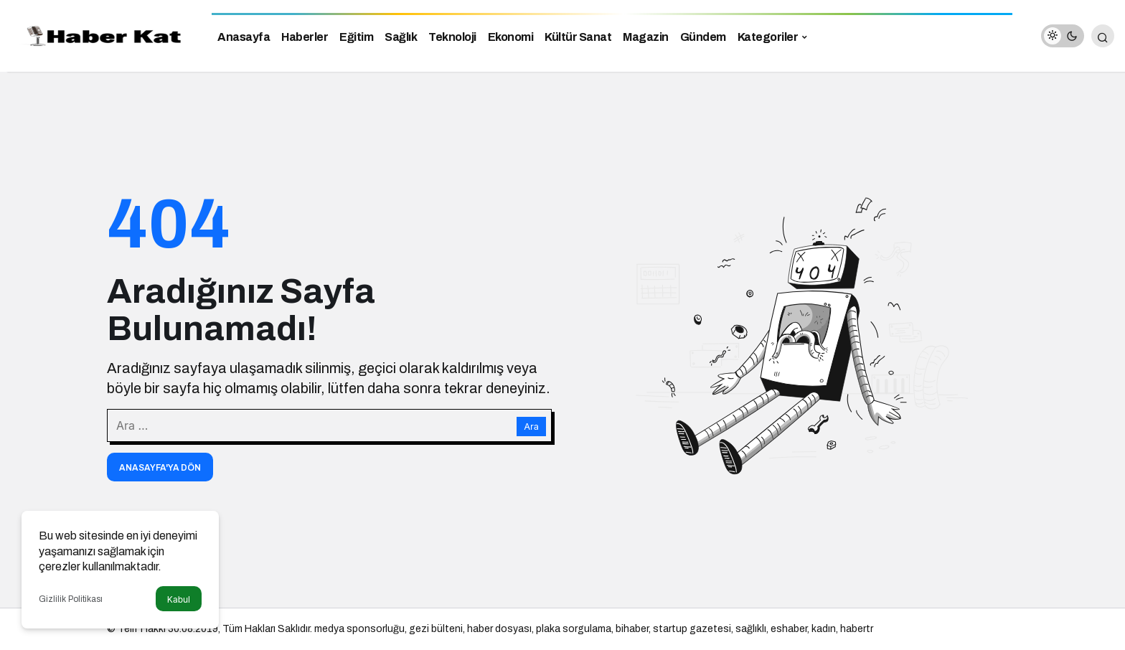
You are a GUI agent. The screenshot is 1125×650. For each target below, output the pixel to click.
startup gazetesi (692, 628)
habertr (856, 628)
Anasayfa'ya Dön (160, 468)
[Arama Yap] (1102, 35)
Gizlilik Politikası (71, 599)
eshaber (789, 628)
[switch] (1062, 35)
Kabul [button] (178, 599)
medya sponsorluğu (359, 628)
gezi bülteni (436, 628)
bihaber (632, 628)
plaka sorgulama (573, 628)
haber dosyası (499, 628)
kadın (823, 628)
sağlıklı (750, 628)
